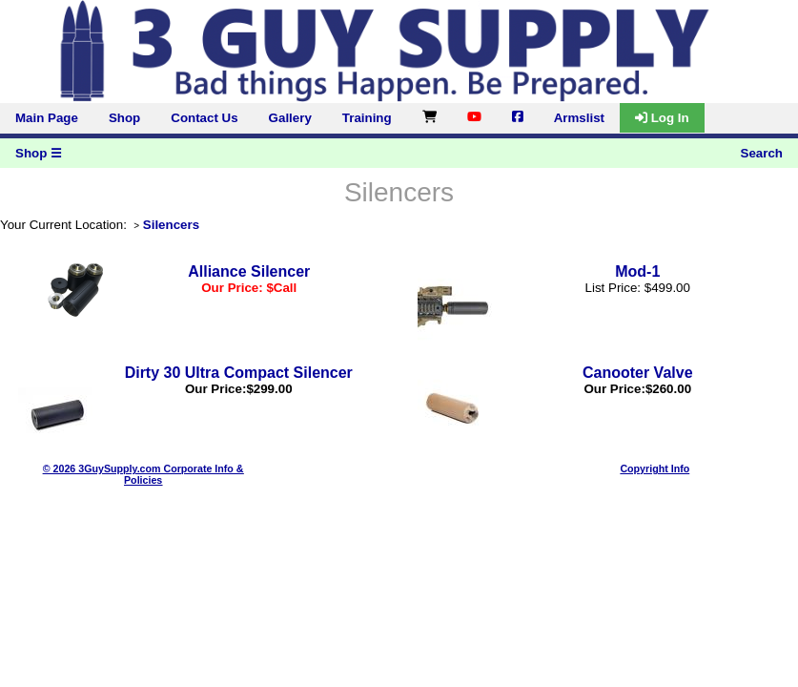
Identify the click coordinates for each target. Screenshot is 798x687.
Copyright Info (654, 468)
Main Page (46, 118)
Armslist (579, 118)
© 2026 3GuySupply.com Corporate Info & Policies (143, 474)
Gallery (290, 118)
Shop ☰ (38, 153)
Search (762, 153)
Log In (662, 118)
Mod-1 (637, 271)
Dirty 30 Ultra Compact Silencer (239, 372)
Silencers (171, 225)
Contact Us (204, 118)
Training (367, 118)
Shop (124, 118)
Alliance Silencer (249, 271)
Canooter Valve (638, 372)
